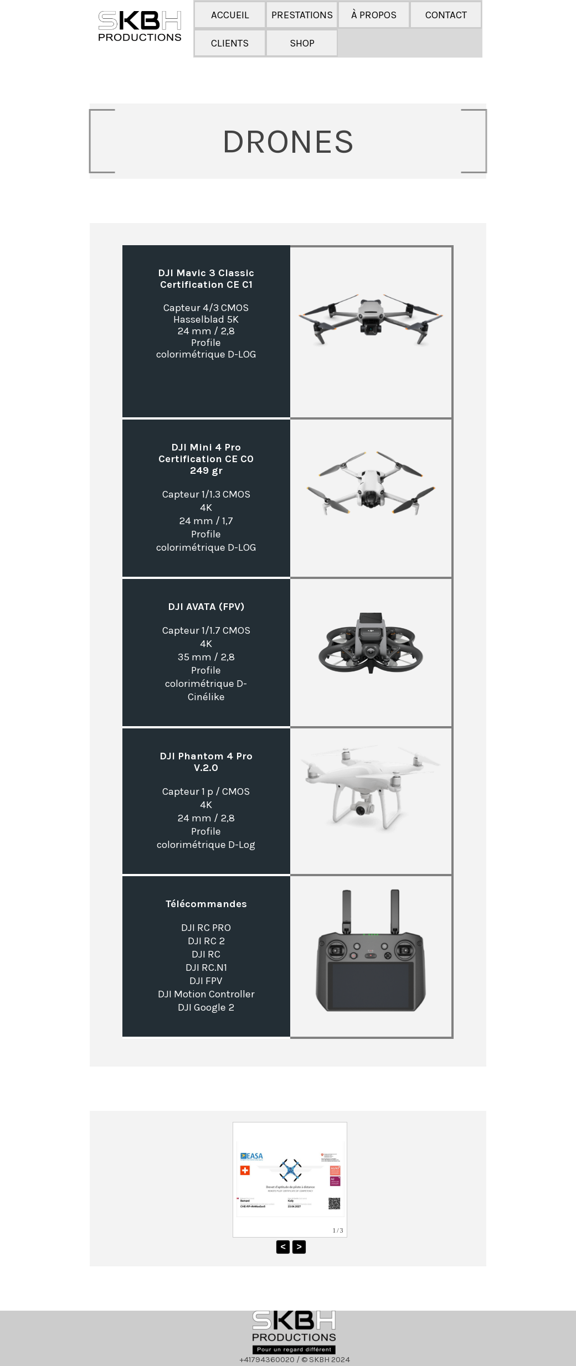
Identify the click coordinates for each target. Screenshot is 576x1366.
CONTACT (446, 15)
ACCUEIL (230, 15)
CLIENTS (230, 43)
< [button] (282, 1246)
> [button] (298, 1246)
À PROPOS (374, 15)
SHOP (302, 43)
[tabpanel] (288, 141)
